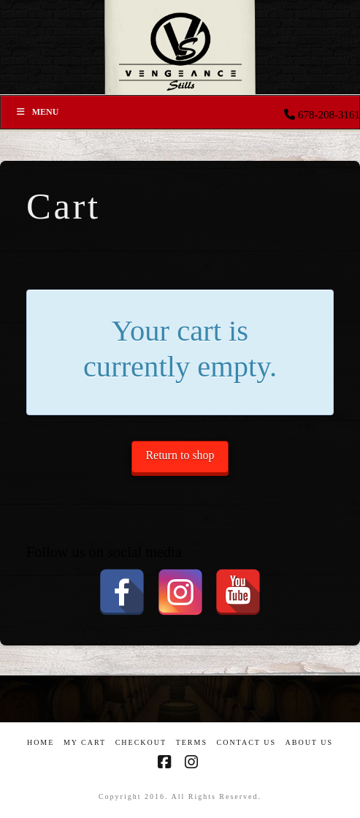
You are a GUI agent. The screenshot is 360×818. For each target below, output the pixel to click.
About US (310, 742)
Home (40, 742)
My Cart (85, 742)
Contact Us (246, 742)
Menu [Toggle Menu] (36, 112)
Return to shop (179, 455)
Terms (191, 742)
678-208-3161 (329, 115)
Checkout (140, 742)
